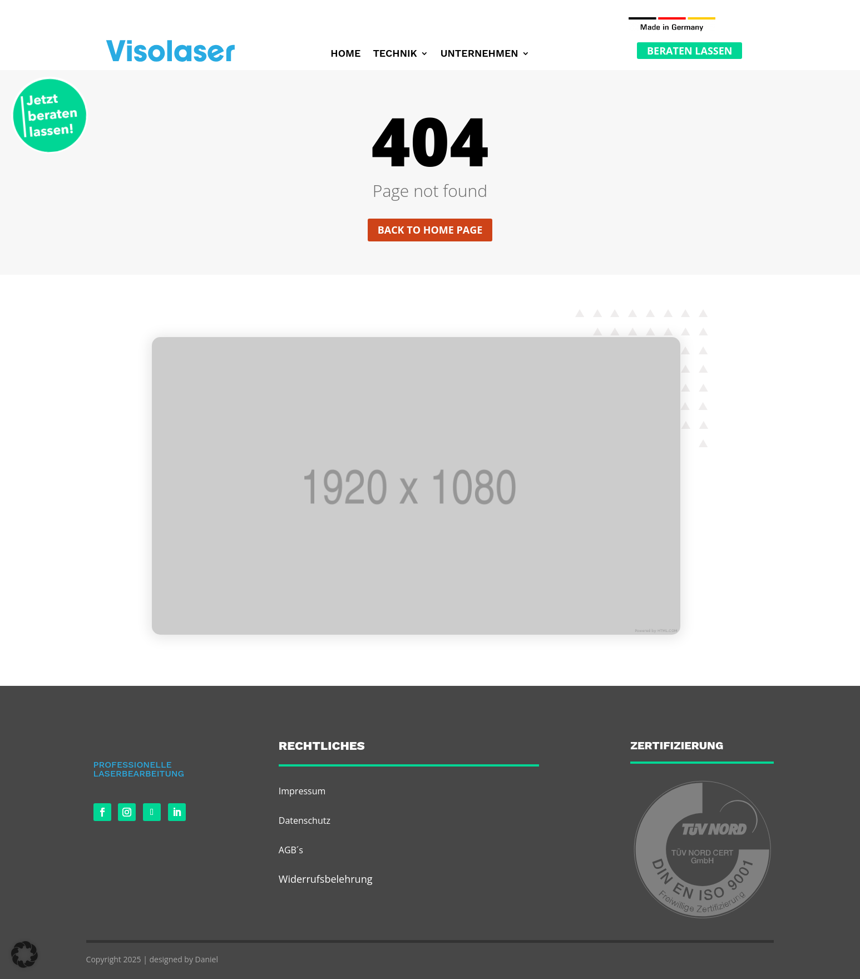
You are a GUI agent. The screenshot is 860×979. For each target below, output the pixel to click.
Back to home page (430, 229)
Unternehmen (479, 54)
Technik (395, 54)
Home (345, 54)
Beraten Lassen (689, 50)
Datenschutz (304, 820)
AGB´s (291, 850)
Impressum (302, 791)
